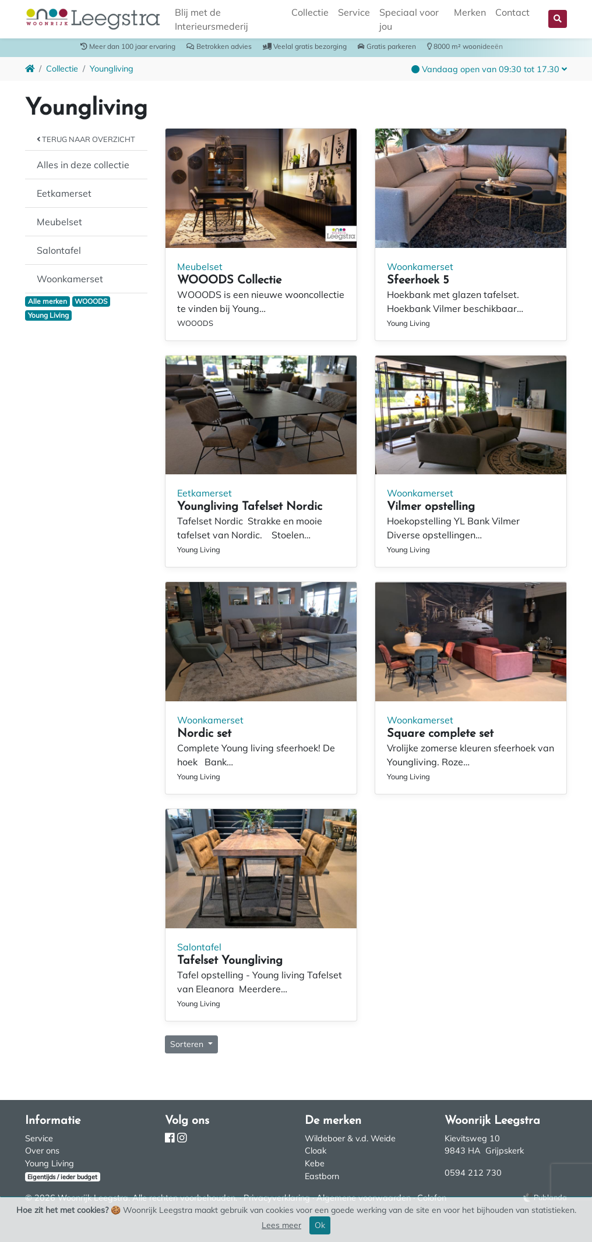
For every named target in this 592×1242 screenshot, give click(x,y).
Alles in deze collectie (83, 165)
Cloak (315, 1150)
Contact (512, 12)
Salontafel (59, 250)
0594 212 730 (473, 1173)
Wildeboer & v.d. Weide (350, 1138)
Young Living (48, 315)
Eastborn (322, 1176)
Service (354, 12)
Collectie (310, 12)
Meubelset (59, 222)
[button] (557, 19)
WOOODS (91, 301)
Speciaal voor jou (409, 19)
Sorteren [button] (188, 1044)
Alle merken (47, 301)
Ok (320, 1225)
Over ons (42, 1150)
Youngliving (111, 68)
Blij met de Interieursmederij (211, 19)
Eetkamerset (64, 193)
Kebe (315, 1163)
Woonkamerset (70, 279)
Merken (470, 12)
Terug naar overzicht (86, 139)
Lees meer (281, 1225)
